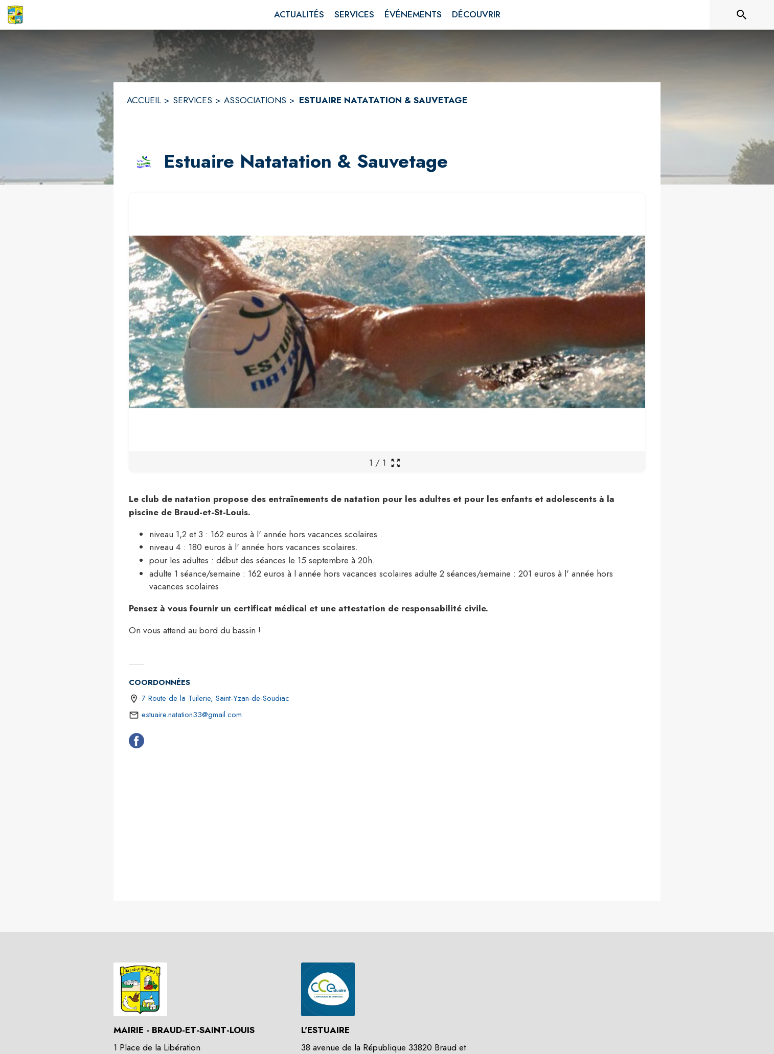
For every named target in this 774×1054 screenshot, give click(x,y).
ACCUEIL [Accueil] (144, 100)
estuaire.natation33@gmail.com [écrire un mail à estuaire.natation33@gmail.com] (192, 714)
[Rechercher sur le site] (741, 14)
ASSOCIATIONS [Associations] (255, 100)
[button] (144, 162)
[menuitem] (299, 15)
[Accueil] (15, 15)
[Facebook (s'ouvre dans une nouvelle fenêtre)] (136, 742)
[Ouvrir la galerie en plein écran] (395, 462)
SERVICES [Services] (192, 100)
